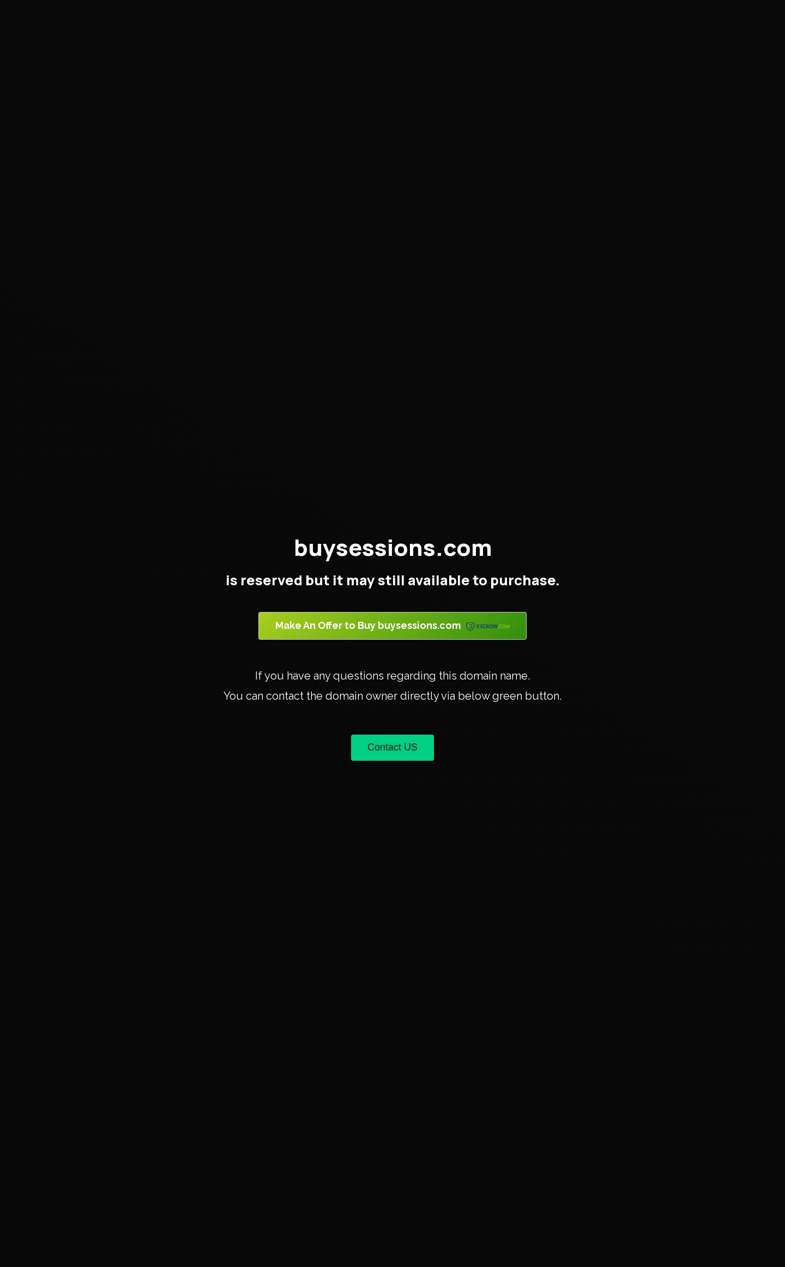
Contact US (392, 747)
